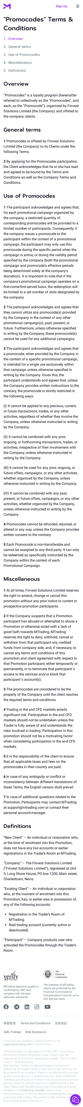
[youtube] (47, 1007)
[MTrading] (7, 6)
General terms (19, 47)
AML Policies (12, 1032)
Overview (15, 39)
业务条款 (61, 1023)
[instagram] (37, 1007)
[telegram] (16, 1007)
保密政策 (10, 1023)
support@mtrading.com (18, 1044)
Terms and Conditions (35, 1023)
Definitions (17, 70)
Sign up (61, 6)
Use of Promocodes (24, 55)
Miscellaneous (20, 62)
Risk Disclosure (35, 1032)
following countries (33, 1090)
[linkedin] (27, 1007)
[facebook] (6, 1007)
